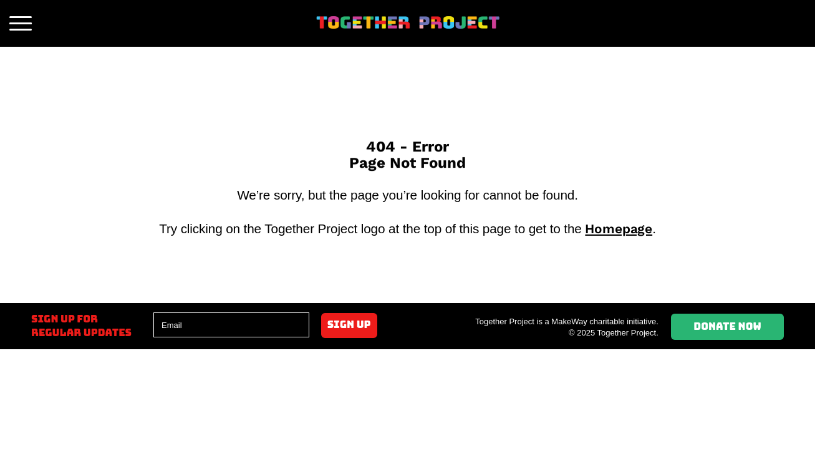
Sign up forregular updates (81, 325)
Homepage (618, 228)
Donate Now (727, 326)
